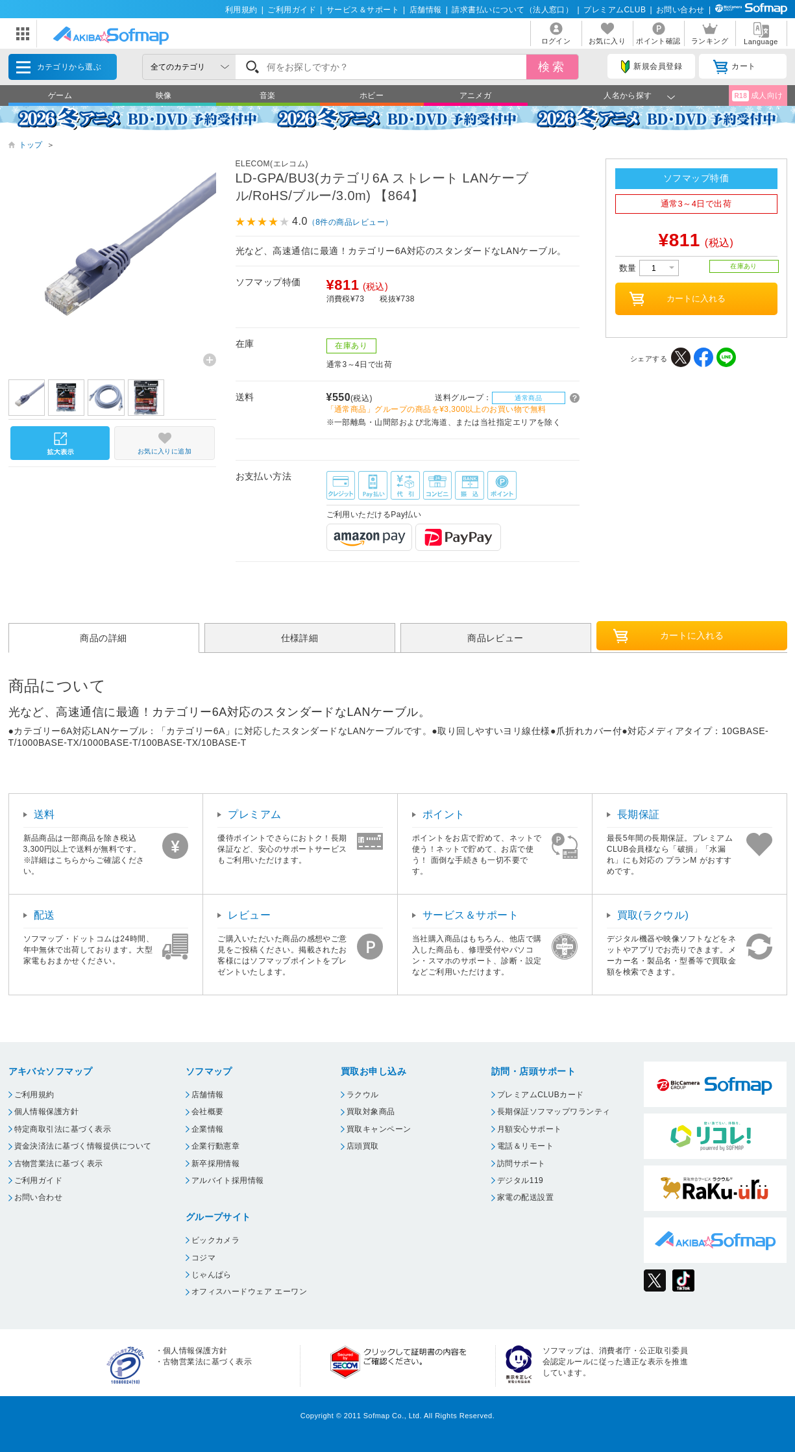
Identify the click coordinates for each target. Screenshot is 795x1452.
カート (734, 67)
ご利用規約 (34, 1094)
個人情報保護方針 (46, 1111)
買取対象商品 (371, 1111)
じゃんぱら (211, 1274)
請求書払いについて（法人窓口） (512, 9)
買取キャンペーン (379, 1129)
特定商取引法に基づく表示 (63, 1129)
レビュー (249, 915)
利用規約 (241, 9)
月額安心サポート (529, 1129)
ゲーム (60, 95)
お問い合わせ (680, 9)
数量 (649, 268)
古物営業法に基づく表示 (58, 1163)
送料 (44, 814)
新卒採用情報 (215, 1163)
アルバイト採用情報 (227, 1180)
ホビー (372, 95)
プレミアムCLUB (614, 9)
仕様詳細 (300, 638)
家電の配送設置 (525, 1197)
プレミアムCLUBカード (540, 1094)
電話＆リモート (525, 1146)
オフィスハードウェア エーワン (249, 1291)
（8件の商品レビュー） (350, 222)
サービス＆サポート (362, 9)
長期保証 (638, 814)
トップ (31, 144)
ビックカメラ (215, 1240)
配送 (44, 915)
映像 (164, 95)
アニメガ (475, 95)
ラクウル (363, 1094)
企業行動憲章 (215, 1146)
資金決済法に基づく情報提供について (83, 1146)
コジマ (203, 1257)
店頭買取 (363, 1146)
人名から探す (628, 95)
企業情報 (207, 1129)
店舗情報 (426, 9)
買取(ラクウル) (653, 915)
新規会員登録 (651, 66)
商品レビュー (495, 638)
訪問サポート (521, 1163)
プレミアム (254, 814)
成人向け (757, 95)
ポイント (443, 814)
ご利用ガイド (291, 9)
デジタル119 (520, 1180)
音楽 (268, 95)
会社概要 (207, 1111)
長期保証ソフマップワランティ (554, 1111)
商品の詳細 (103, 638)
